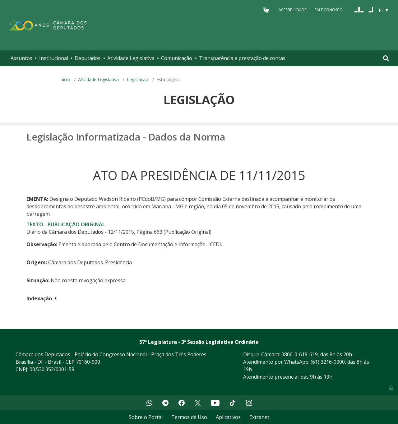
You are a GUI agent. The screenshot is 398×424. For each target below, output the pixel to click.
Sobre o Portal (146, 417)
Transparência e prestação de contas (242, 58)
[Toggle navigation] (386, 58)
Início (64, 79)
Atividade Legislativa (131, 58)
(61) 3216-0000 (328, 361)
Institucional (53, 58)
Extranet (259, 417)
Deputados (87, 58)
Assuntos (21, 58)
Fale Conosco (329, 9)
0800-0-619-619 (299, 354)
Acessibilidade (292, 9)
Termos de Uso (189, 417)
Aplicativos (228, 417)
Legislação (137, 79)
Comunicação (176, 58)
